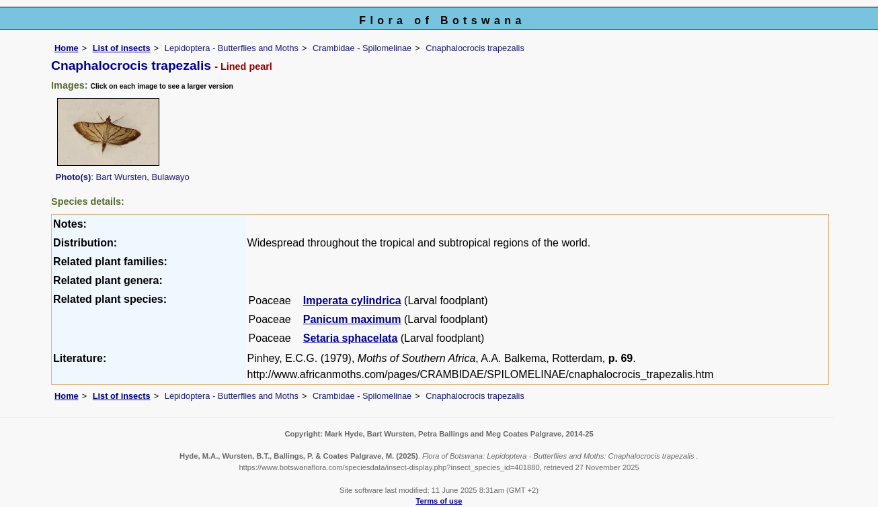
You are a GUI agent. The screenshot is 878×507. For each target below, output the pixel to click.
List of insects (122, 48)
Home (66, 48)
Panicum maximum (352, 319)
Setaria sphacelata (350, 338)
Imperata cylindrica (352, 300)
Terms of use (439, 501)
